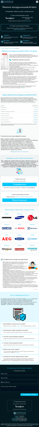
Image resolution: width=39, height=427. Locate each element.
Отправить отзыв (29, 394)
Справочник (19, 184)
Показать (21, 416)
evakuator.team (23, 420)
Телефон (9, 18)
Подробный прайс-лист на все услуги (20, 151)
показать (23, 87)
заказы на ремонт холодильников (24, 196)
